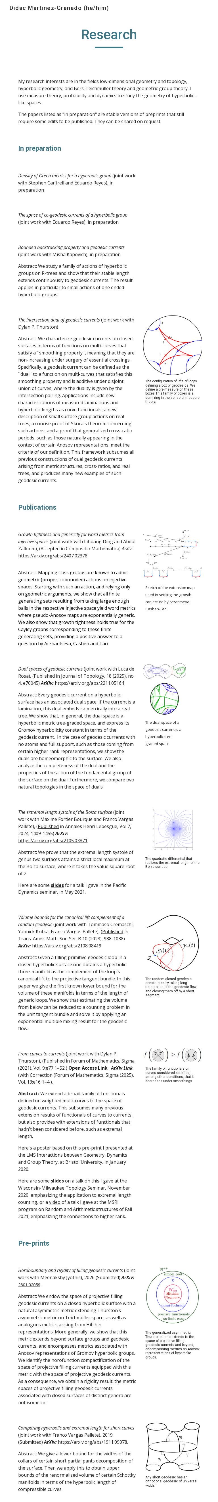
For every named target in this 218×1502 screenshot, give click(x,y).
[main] (109, 37)
